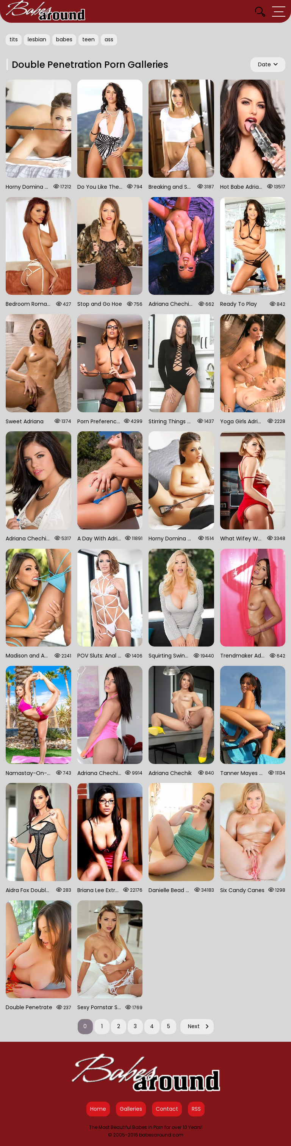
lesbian (37, 39)
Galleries (131, 1109)
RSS (196, 1109)
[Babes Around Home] (45, 11)
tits (13, 39)
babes (64, 39)
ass (109, 39)
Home (98, 1109)
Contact (167, 1109)
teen (88, 39)
